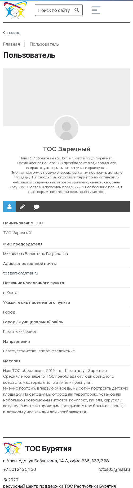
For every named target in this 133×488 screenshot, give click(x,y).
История (12, 361)
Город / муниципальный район (33, 322)
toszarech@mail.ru (20, 273)
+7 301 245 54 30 (19, 469)
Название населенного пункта (33, 283)
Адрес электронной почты (30, 263)
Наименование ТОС (23, 223)
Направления (16, 341)
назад (11, 32)
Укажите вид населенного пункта (36, 302)
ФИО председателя (23, 244)
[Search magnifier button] (76, 10)
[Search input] (54, 10)
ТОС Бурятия (48, 448)
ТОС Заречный (67, 148)
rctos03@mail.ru (114, 469)
